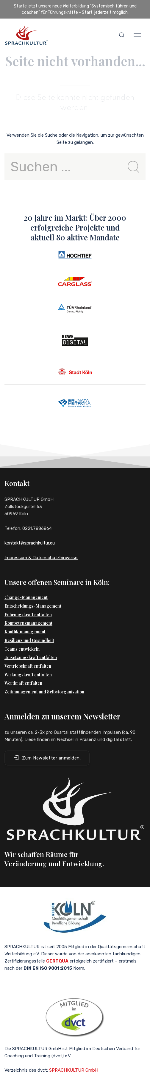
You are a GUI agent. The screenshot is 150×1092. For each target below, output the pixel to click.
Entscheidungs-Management (32, 606)
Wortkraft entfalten (23, 683)
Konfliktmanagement (25, 632)
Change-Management (26, 597)
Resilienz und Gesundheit (29, 640)
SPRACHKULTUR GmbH (73, 1070)
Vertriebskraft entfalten (27, 666)
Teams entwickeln (22, 649)
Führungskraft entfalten (28, 614)
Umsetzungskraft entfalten (30, 657)
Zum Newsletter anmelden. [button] (47, 758)
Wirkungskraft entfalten (28, 675)
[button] (122, 35)
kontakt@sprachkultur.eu (29, 543)
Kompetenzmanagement (28, 623)
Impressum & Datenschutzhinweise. (41, 557)
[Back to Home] (26, 35)
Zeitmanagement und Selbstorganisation (44, 692)
